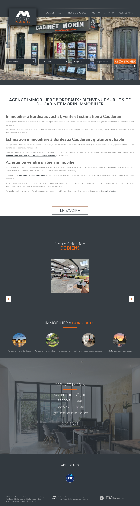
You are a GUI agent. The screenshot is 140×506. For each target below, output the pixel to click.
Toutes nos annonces (18, 501)
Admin (8, 501)
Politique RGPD (31, 501)
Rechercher (125, 61)
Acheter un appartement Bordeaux (88, 351)
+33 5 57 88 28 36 (70, 407)
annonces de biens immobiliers (33, 175)
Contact (70, 424)
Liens (39, 499)
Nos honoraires (31, 499)
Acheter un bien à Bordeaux (19, 351)
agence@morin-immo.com (70, 413)
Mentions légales (19, 499)
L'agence (50, 13)
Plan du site (9, 499)
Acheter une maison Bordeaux (119, 351)
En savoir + (70, 210)
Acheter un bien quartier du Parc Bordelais (52, 351)
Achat (61, 13)
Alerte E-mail (125, 13)
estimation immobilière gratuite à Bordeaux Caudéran (31, 155)
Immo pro (95, 13)
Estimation (109, 13)
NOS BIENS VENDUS (77, 13)
